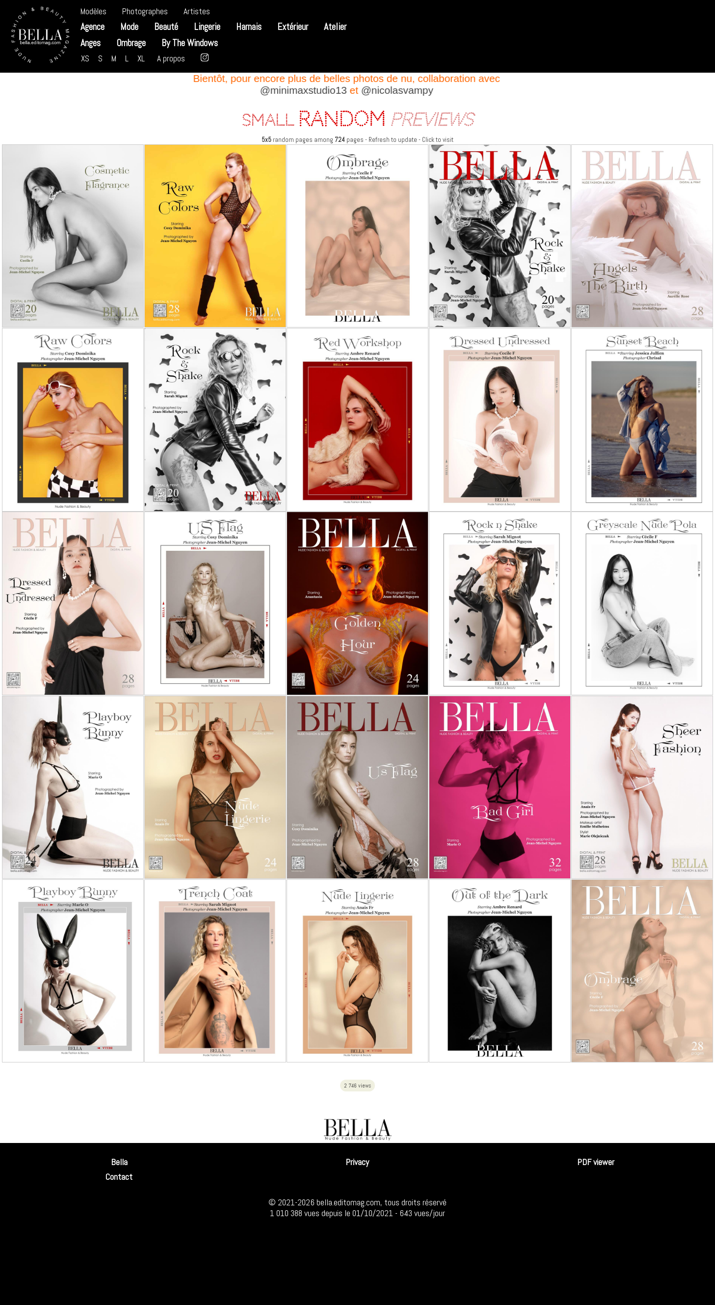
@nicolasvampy (400, 90)
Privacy (357, 1162)
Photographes (145, 11)
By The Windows (189, 43)
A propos (171, 58)
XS (85, 58)
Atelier (335, 27)
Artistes (197, 11)
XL (141, 58)
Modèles (93, 11)
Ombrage (131, 43)
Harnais (249, 27)
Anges (90, 43)
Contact (119, 1176)
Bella (119, 1162)
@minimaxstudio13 (306, 90)
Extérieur (292, 27)
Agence (92, 27)
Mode (129, 27)
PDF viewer (595, 1162)
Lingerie (207, 27)
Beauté (166, 27)
